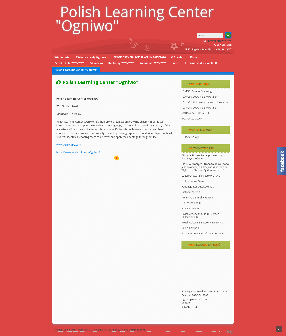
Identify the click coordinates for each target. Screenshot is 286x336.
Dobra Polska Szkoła (193, 181)
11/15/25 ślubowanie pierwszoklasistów (204, 102)
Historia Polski (189, 192)
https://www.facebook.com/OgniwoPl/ (78, 152)
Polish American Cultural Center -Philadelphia (200, 215)
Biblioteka (96, 63)
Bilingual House (190, 155)
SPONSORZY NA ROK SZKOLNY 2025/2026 (140, 57)
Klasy (193, 57)
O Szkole (176, 57)
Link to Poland (189, 203)
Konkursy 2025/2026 (121, 63)
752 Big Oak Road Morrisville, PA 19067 (204, 291)
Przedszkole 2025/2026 (69, 63)
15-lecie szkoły (190, 137)
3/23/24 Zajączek (191, 118)
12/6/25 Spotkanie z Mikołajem (199, 96)
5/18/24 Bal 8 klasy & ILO (196, 113)
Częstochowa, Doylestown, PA (199, 175)
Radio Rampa (189, 228)
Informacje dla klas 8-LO (201, 63)
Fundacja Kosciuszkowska (196, 186)
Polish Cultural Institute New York (201, 222)
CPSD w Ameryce (191, 164)
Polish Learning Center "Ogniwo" (134, 18)
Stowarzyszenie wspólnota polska (201, 233)
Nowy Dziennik (190, 208)
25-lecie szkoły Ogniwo (91, 57)
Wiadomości (62, 57)
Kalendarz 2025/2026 (153, 63)
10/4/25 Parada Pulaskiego (197, 91)
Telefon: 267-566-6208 (194, 295)
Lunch (175, 63)
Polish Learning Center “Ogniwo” (76, 70)
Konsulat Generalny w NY (196, 197)
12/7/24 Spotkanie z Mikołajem (199, 107)
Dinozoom (138, 329)
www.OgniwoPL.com (68, 144)
